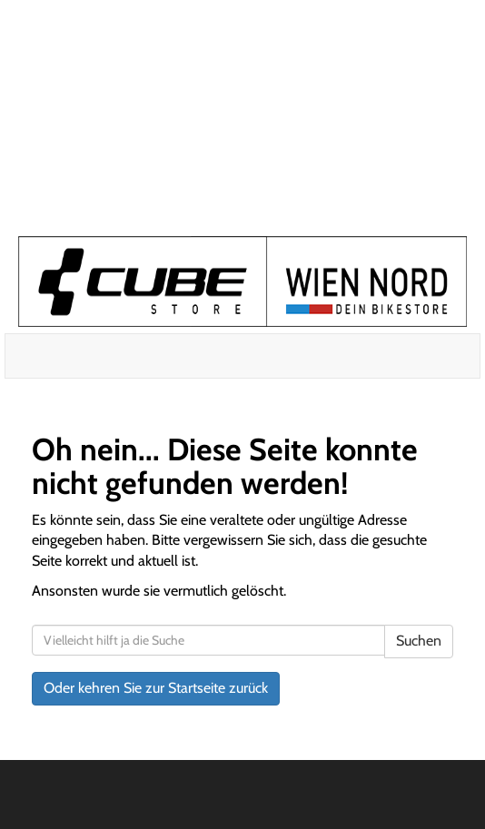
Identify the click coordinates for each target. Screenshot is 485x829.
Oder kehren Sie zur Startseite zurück (156, 687)
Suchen (418, 640)
